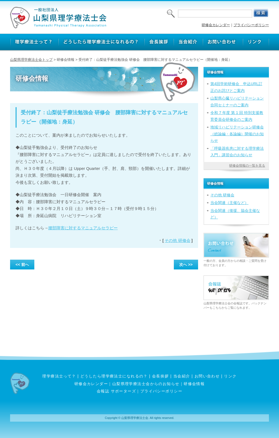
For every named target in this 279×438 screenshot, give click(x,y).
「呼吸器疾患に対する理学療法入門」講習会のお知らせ (237, 151)
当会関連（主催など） (229, 202)
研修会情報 (194, 384)
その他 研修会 (177, 240)
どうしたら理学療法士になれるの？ (114, 376)
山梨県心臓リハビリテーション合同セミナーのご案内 (237, 101)
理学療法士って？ (59, 376)
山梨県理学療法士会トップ (31, 60)
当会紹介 (181, 376)
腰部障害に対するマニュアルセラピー (83, 228)
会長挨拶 (160, 376)
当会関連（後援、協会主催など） (235, 213)
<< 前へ (22, 264)
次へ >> (186, 264)
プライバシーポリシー (251, 25)
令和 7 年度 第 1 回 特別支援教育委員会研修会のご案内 (236, 115)
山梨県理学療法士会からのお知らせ (146, 384)
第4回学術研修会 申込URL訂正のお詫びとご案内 (236, 87)
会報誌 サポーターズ (116, 391)
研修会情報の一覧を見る (247, 165)
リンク (230, 376)
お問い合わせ (207, 376)
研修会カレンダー (216, 25)
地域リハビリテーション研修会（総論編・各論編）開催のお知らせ (237, 134)
